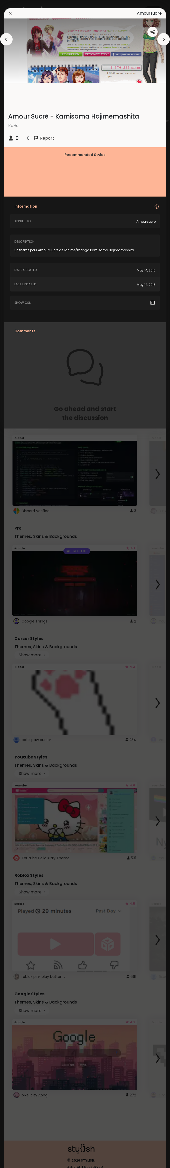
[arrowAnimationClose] (6, 39)
